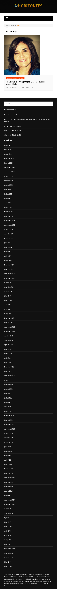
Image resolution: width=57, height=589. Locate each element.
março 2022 (8, 362)
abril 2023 (7, 309)
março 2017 (8, 540)
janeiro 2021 (8, 420)
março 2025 (8, 207)
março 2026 (8, 154)
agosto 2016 (8, 557)
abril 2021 (7, 407)
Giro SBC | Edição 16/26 (12, 135)
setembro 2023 (9, 287)
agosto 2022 (8, 345)
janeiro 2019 (8, 482)
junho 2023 (8, 300)
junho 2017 (8, 526)
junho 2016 (8, 566)
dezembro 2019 (9, 478)
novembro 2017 (9, 504)
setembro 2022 (9, 340)
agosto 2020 (8, 442)
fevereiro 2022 (9, 367)
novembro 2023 (9, 278)
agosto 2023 (8, 291)
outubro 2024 (8, 229)
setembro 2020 (9, 438)
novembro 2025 (9, 172)
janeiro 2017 (8, 544)
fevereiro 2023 (9, 318)
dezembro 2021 (9, 376)
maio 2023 (7, 305)
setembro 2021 (9, 384)
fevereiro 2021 (9, 415)
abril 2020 (7, 460)
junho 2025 (8, 194)
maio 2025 (7, 198)
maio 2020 (7, 455)
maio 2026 (7, 145)
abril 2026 (7, 150)
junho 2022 (8, 353)
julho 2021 (7, 393)
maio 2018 (7, 495)
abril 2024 (7, 256)
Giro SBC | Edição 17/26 (12, 130)
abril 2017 (7, 535)
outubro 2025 (8, 176)
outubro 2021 (8, 380)
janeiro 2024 (8, 269)
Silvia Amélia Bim (12, 87)
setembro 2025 (9, 181)
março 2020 (8, 464)
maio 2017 (7, 531)
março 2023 (8, 314)
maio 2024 (7, 251)
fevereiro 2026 (9, 158)
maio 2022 (7, 358)
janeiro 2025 (8, 216)
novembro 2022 (9, 331)
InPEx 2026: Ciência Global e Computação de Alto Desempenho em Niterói (27, 121)
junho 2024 (8, 247)
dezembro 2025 (9, 167)
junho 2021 (8, 398)
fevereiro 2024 (9, 265)
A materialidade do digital (12, 126)
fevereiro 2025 (9, 212)
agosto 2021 (8, 389)
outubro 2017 (8, 509)
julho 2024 (7, 243)
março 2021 (8, 411)
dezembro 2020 (9, 424)
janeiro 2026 (8, 163)
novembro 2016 (9, 549)
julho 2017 (7, 522)
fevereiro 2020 (9, 469)
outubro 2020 (8, 433)
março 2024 (8, 260)
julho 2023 (7, 296)
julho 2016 (7, 562)
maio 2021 (7, 402)
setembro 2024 (9, 234)
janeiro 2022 (8, 371)
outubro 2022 (8, 336)
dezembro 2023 (9, 274)
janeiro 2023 (8, 322)
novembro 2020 (9, 429)
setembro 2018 (9, 486)
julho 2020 (7, 447)
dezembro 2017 (9, 500)
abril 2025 (7, 203)
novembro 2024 (9, 225)
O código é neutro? (10, 115)
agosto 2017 (8, 517)
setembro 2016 (9, 553)
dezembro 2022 (9, 327)
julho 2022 (7, 349)
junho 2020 (8, 451)
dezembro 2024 (9, 220)
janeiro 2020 (8, 473)
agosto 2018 (8, 491)
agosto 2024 (8, 238)
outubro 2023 (8, 283)
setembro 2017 (9, 513)
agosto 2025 (8, 185)
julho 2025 (7, 189)
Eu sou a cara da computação (15, 78)
